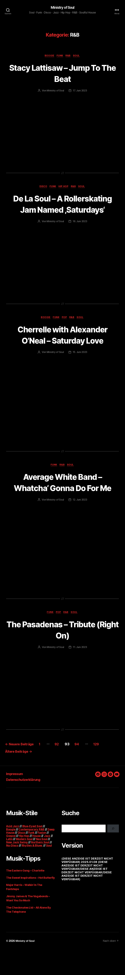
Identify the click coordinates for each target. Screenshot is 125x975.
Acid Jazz (12, 851)
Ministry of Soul (62, 7)
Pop (64, 329)
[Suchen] (113, 854)
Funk (60, 56)
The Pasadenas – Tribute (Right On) (62, 653)
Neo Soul (41, 864)
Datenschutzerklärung (25, 805)
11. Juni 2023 (80, 671)
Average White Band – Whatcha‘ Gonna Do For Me (62, 500)
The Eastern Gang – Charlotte (25, 896)
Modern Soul (24, 864)
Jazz (47, 861)
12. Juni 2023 (80, 523)
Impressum (15, 799)
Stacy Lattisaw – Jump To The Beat (62, 73)
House (36, 861)
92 (65, 768)
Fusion (42, 858)
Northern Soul (40, 867)
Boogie (48, 56)
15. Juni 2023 (80, 364)
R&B (68, 56)
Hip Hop (64, 187)
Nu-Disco (12, 870)
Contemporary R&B (31, 854)
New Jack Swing (17, 867)
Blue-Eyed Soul (32, 851)
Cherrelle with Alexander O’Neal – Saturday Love (62, 346)
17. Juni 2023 (80, 91)
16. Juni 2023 (80, 233)
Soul (77, 56)
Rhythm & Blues (32, 870)
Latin (9, 864)
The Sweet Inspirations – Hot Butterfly (30, 903)
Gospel (10, 861)
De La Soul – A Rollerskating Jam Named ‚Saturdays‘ (62, 210)
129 (107, 768)
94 (86, 768)
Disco (42, 187)
